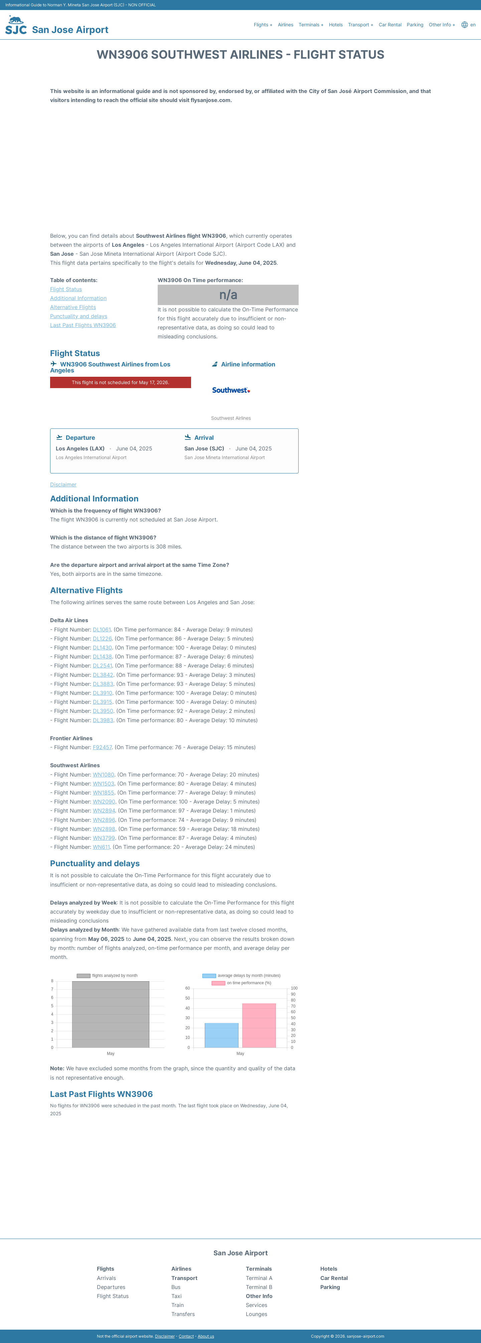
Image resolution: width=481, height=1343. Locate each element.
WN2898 (104, 829)
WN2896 (104, 820)
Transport (184, 1278)
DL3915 (102, 702)
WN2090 (104, 801)
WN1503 (103, 783)
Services (256, 1305)
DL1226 (102, 638)
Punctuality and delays (78, 316)
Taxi (176, 1296)
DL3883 (103, 684)
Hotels (336, 24)
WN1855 (103, 792)
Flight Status (66, 289)
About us (206, 1336)
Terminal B (259, 1287)
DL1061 (102, 629)
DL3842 (103, 675)
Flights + (263, 24)
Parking (415, 24)
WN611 (101, 847)
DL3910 (102, 693)
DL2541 (102, 665)
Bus (175, 1287)
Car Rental (390, 24)
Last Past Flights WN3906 (83, 325)
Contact (186, 1336)
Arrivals (106, 1278)
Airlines (285, 24)
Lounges (256, 1314)
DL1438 (102, 656)
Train (177, 1305)
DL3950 (103, 711)
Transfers (183, 1314)
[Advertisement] (240, 178)
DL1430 (102, 647)
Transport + (360, 24)
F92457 (102, 747)
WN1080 (103, 774)
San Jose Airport (70, 29)
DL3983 (103, 720)
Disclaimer (165, 1336)
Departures (111, 1287)
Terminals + (311, 24)
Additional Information (78, 298)
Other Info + (442, 24)
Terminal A (259, 1278)
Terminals (259, 1268)
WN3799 (104, 838)
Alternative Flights (73, 307)
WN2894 (104, 810)
